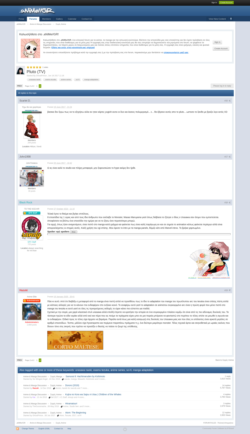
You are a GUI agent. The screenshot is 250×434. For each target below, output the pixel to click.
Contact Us (87, 19)
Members (46, 19)
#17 (227, 157)
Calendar (72, 19)
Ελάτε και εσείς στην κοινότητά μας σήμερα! (73, 47)
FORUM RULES (209, 423)
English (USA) (44, 429)
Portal (21, 19)
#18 (227, 202)
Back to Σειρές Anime (225, 360)
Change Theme (28, 429)
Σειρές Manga (56, 376)
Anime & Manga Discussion (35, 376)
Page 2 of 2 (29, 86)
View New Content (217, 19)
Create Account (226, 3)
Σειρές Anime (56, 385)
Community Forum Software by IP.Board (218, 428)
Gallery (59, 19)
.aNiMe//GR (20, 423)
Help (69, 429)
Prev (19, 86)
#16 (227, 101)
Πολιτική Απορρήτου (225, 423)
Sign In (214, 3)
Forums (33, 19)
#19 (227, 290)
